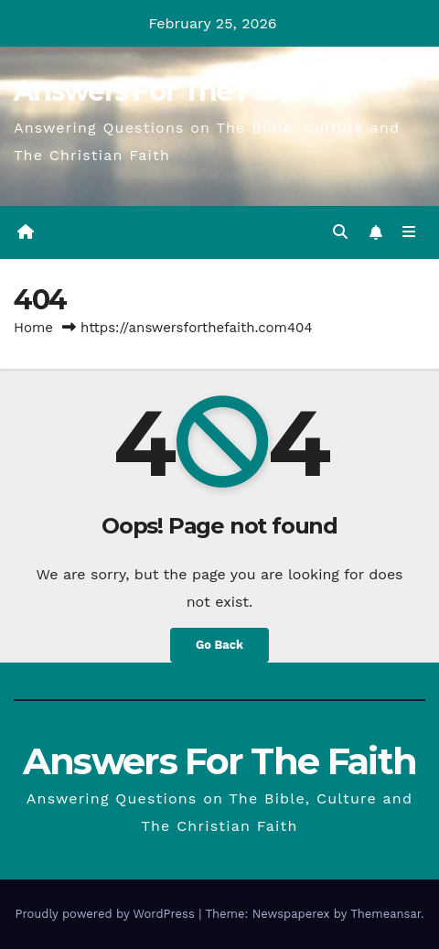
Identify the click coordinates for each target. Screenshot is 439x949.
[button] (340, 232)
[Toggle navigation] (409, 232)
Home (33, 327)
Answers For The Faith (159, 91)
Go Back (219, 645)
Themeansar (385, 914)
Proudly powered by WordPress (106, 914)
